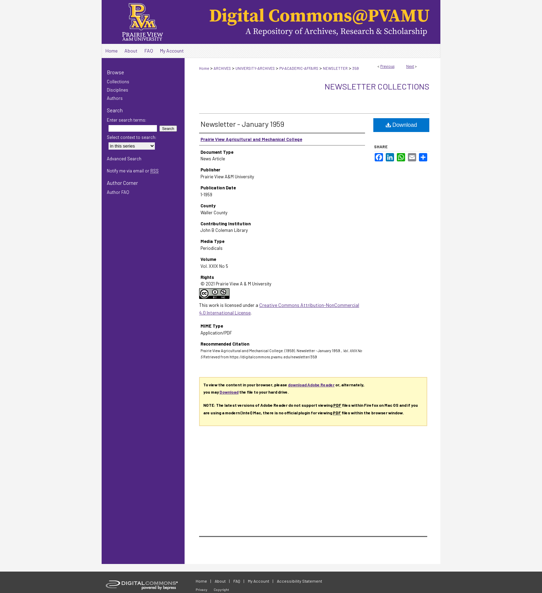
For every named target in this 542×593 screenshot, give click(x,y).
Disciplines (117, 90)
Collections (118, 81)
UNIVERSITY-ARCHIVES (255, 68)
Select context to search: (131, 137)
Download (401, 125)
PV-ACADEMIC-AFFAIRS (298, 68)
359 (355, 68)
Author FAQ (118, 192)
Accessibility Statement (299, 580)
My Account (258, 580)
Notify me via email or (133, 170)
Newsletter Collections (377, 86)
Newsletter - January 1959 (242, 123)
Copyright (221, 589)
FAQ (236, 580)
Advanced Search (124, 158)
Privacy (201, 589)
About (220, 580)
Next (410, 66)
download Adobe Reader (311, 384)
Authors (115, 98)
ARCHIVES (222, 68)
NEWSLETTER (335, 68)
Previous (387, 66)
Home (204, 68)
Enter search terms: (126, 120)
